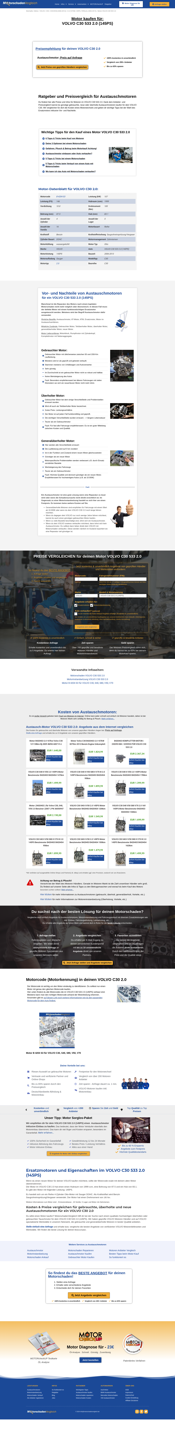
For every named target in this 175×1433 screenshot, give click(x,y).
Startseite (28, 11)
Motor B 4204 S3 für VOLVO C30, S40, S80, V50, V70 (87, 679)
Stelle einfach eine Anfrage (38, 1227)
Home (54, 4)
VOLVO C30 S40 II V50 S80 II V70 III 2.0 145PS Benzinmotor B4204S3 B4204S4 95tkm (87, 771)
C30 (46, 11)
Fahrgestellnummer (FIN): (111, 571)
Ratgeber (105, 4)
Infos (61, 4)
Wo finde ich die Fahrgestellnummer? (111, 583)
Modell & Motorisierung (110, 588)
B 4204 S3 (61, 198)
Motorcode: (78, 571)
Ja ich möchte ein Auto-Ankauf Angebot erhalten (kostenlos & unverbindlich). (105, 610)
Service (69, 4)
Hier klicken (40, 892)
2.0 (57, 268)
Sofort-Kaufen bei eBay (53, 755)
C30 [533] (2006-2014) (57, 11)
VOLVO (41, 11)
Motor (35, 11)
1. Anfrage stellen (45, 933)
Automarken (80, 4)
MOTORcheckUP (93, 4)
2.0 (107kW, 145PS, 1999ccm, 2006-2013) (80, 11)
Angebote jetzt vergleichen (85, 623)
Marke (76, 588)
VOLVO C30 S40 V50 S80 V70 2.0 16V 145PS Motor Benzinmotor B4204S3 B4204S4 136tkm (129, 805)
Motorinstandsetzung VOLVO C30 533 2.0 (87, 675)
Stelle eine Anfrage (33, 730)
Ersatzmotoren (80, 601)
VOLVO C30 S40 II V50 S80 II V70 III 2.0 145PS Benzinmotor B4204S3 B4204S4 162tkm (129, 839)
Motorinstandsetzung (98, 601)
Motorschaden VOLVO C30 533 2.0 (87, 672)
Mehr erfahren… (61, 887)
